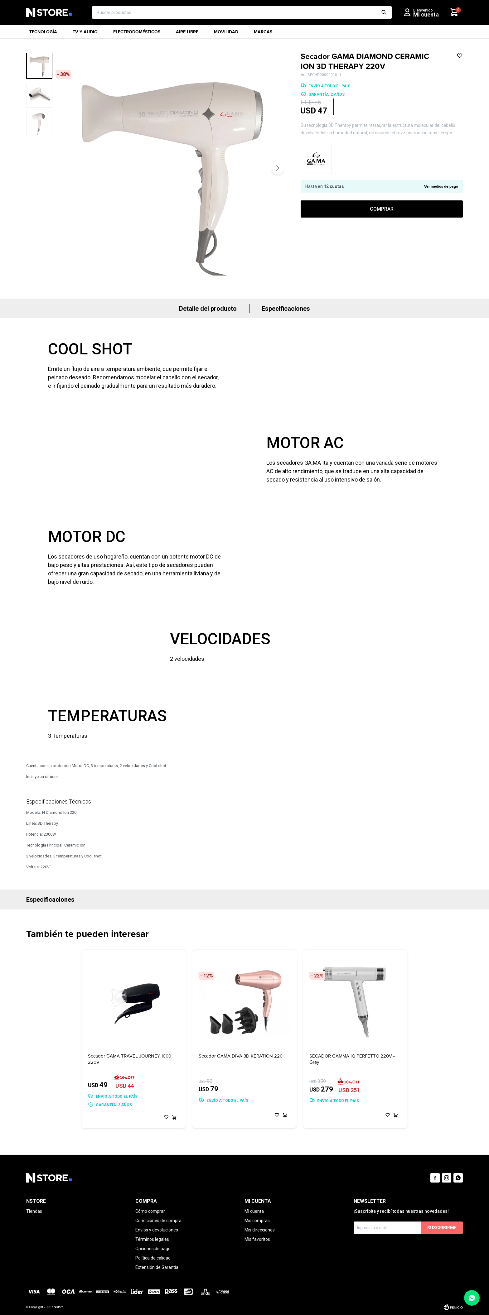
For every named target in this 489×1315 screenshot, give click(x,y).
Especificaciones (286, 308)
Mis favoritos (257, 1239)
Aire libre (187, 34)
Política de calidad (153, 1257)
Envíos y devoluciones (156, 1229)
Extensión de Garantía (156, 1267)
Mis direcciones (259, 1229)
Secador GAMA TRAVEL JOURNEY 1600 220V (129, 1059)
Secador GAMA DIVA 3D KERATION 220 (241, 1056)
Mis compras (257, 1220)
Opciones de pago (153, 1248)
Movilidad (226, 34)
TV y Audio (85, 34)
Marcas (263, 34)
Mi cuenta (254, 1211)
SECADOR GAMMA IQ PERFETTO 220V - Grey (352, 1059)
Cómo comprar (150, 1211)
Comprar (382, 209)
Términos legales (152, 1239)
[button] (277, 168)
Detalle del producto (208, 308)
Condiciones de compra (158, 1220)
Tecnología (43, 34)
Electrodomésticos (136, 34)
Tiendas (34, 1211)
